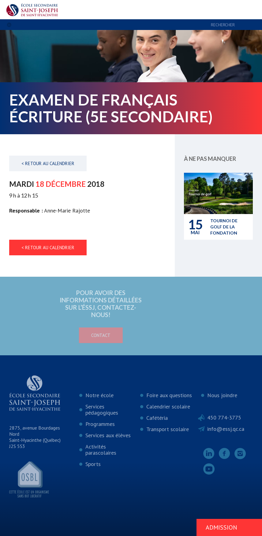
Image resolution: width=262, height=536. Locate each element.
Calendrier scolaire (168, 406)
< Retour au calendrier (47, 163)
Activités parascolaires (100, 449)
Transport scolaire (167, 429)
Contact (78, 335)
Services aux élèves (108, 435)
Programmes (100, 423)
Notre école (99, 395)
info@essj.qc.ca (225, 428)
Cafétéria (157, 417)
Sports (93, 464)
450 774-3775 (224, 417)
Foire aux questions (169, 395)
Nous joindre (222, 395)
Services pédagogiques (101, 409)
